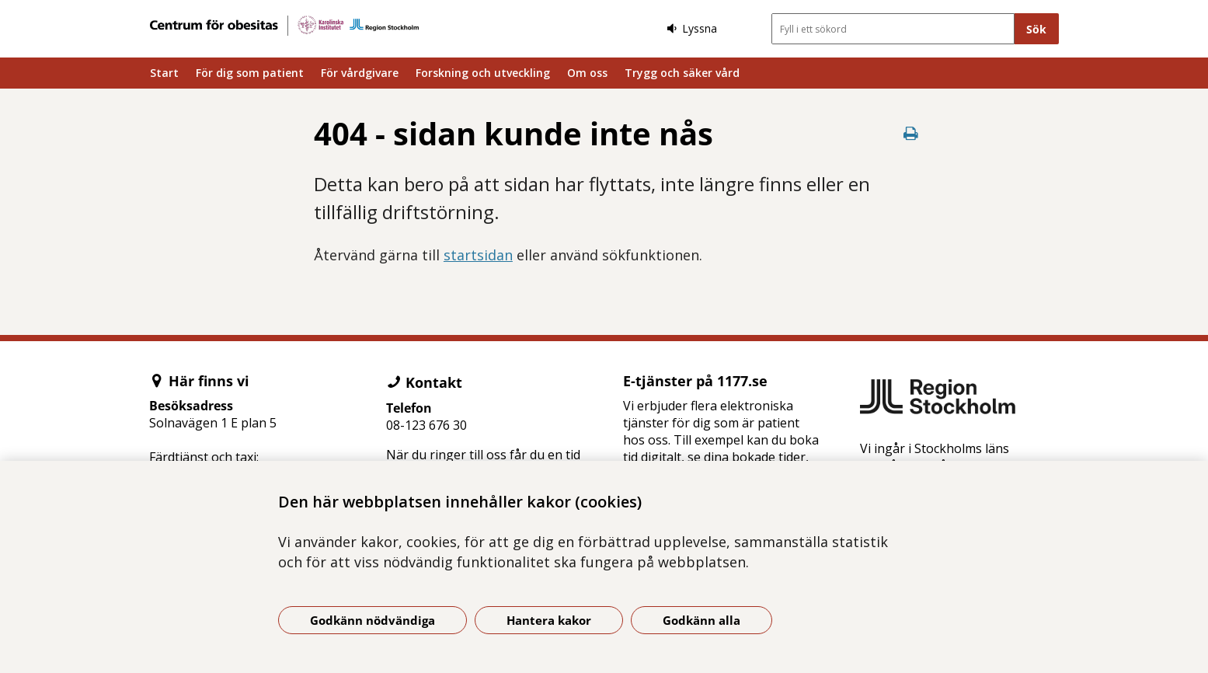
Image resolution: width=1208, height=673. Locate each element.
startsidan (478, 255)
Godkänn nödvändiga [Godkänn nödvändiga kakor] (372, 620)
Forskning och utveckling (483, 72)
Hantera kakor (549, 620)
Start (164, 72)
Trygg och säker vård (682, 72)
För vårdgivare (360, 72)
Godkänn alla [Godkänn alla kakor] (701, 620)
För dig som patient (250, 72)
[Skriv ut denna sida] (910, 133)
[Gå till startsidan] (284, 26)
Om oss (587, 72)
